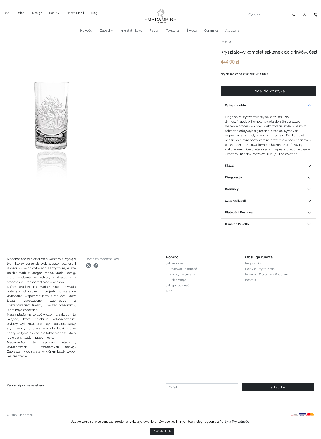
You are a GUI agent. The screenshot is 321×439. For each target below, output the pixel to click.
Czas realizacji (235, 200)
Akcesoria (232, 30)
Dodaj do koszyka (268, 91)
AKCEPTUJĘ (162, 431)
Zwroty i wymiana (182, 274)
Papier (154, 30)
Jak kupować (175, 263)
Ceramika (211, 30)
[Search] (266, 14)
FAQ (169, 291)
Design (37, 13)
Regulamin (253, 263)
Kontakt (250, 280)
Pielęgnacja (233, 177)
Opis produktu (235, 105)
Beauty (54, 13)
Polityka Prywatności (260, 269)
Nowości (86, 30)
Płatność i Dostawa (239, 212)
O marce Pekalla (237, 224)
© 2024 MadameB (20, 415)
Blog (94, 13)
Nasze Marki (75, 13)
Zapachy (106, 30)
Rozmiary (232, 189)
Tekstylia (172, 30)
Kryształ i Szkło (131, 30)
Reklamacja (177, 280)
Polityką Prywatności (235, 421)
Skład (229, 165)
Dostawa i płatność (183, 269)
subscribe (278, 387)
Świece (191, 30)
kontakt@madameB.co (102, 259)
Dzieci (21, 13)
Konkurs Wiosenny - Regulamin (267, 274)
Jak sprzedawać (177, 285)
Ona (6, 13)
